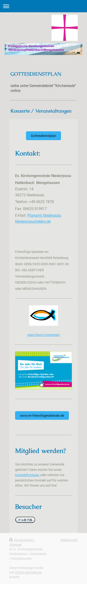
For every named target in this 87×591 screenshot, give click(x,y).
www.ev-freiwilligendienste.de (42, 415)
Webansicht (69, 540)
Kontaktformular (27, 475)
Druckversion (21, 540)
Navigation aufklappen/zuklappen (43, 6)
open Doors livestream (43, 335)
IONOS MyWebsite (28, 572)
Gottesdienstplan (43, 135)
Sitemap (15, 544)
